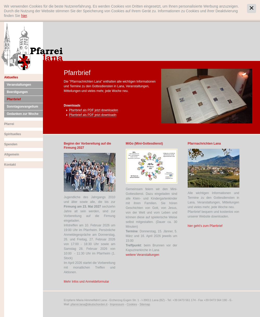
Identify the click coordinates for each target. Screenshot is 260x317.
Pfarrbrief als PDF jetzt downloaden (93, 110)
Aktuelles (11, 77)
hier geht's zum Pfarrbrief (205, 226)
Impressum (117, 304)
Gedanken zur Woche (23, 114)
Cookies (132, 304)
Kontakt (10, 164)
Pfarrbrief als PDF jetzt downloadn (92, 115)
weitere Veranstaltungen (142, 255)
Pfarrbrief (14, 99)
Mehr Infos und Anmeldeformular (86, 281)
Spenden (10, 144)
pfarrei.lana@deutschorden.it (89, 304)
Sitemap (144, 304)
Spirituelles (12, 134)
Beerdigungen (17, 92)
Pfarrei (9, 124)
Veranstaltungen (19, 84)
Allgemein (11, 154)
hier (24, 16)
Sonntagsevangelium (22, 106)
